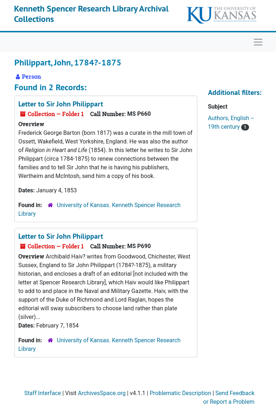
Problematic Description (180, 393)
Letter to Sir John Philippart (60, 104)
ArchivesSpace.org (102, 393)
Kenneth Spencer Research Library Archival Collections (91, 13)
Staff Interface (42, 393)
